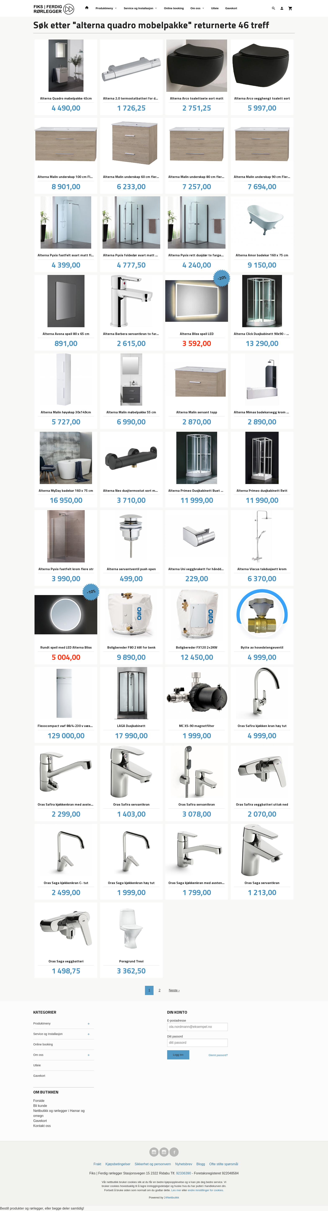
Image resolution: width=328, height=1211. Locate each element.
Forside (38, 1100)
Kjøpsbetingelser (117, 1164)
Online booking (174, 8)
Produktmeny (104, 8)
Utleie (215, 8)
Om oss (196, 8)
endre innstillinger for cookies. (206, 1190)
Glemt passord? (218, 1055)
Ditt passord (175, 1036)
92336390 (183, 1173)
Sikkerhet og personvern (153, 1164)
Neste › (174, 990)
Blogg (200, 1164)
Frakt (97, 1164)
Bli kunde (40, 1106)
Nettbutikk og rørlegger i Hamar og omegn (59, 1113)
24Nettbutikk (171, 1197)
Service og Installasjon (138, 8)
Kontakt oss (42, 1126)
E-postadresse (176, 1020)
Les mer (176, 1190)
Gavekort (231, 8)
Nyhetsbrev (183, 1164)
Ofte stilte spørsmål (223, 1164)
